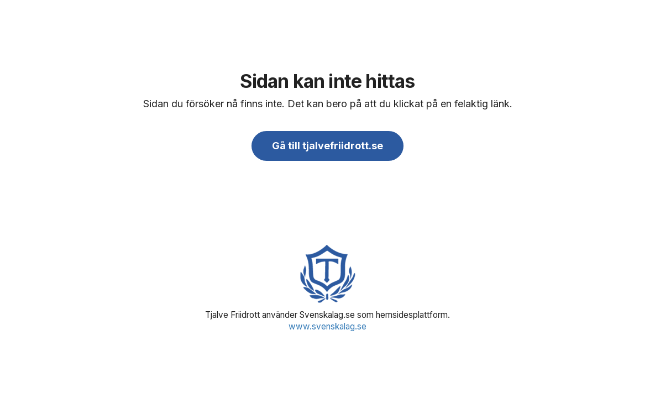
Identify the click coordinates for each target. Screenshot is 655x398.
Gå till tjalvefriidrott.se (327, 145)
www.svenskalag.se (327, 326)
